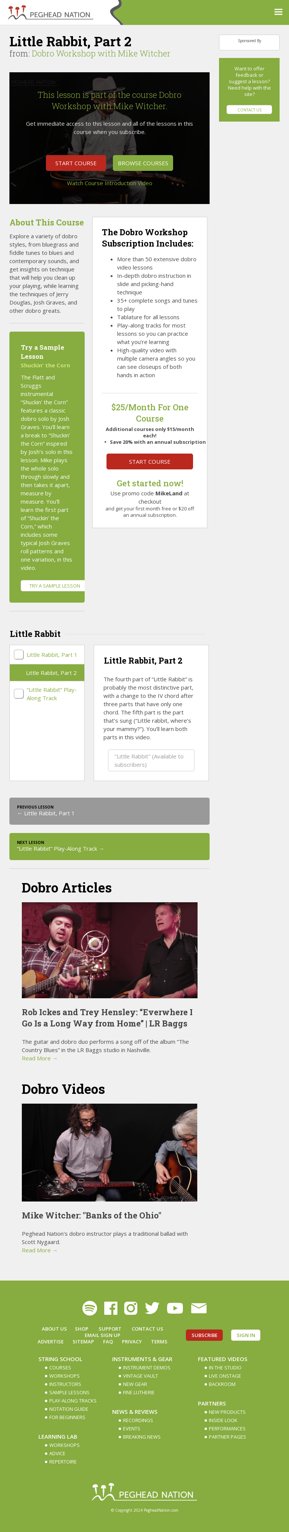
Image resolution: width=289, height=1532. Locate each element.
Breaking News (142, 1436)
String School (60, 1359)
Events (131, 1428)
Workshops (64, 1375)
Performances (227, 1428)
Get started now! (150, 483)
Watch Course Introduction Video (109, 183)
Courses (60, 1367)
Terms (159, 1341)
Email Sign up (102, 1335)
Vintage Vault (140, 1375)
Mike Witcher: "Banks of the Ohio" (91, 1215)
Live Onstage (225, 1375)
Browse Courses (143, 163)
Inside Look (223, 1420)
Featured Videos (222, 1359)
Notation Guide (68, 1409)
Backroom (222, 1384)
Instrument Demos (146, 1367)
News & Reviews (134, 1411)
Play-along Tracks (73, 1400)
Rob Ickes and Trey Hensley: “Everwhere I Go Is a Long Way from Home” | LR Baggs (107, 1018)
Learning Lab (58, 1436)
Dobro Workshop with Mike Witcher (101, 53)
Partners (212, 1403)
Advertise (51, 1341)
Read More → (40, 1058)
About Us (54, 1328)
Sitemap (83, 1341)
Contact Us (249, 110)
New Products (227, 1412)
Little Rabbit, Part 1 (52, 654)
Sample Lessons (69, 1392)
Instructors (65, 1384)
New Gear (135, 1384)
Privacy (132, 1341)
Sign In (246, 1335)
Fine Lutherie (139, 1392)
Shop (81, 1328)
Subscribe (205, 1335)
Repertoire (63, 1461)
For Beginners (67, 1417)
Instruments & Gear (142, 1359)
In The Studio (225, 1367)
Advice (57, 1453)
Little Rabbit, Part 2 (51, 672)
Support (110, 1328)
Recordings (138, 1420)
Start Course (76, 163)
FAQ (108, 1341)
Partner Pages (227, 1436)
